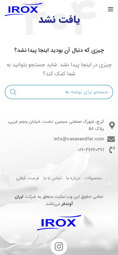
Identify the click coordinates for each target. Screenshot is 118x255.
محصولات (93, 178)
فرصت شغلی (27, 178)
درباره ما (73, 178)
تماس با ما (52, 178)
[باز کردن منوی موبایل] (110, 9)
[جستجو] (59, 92)
